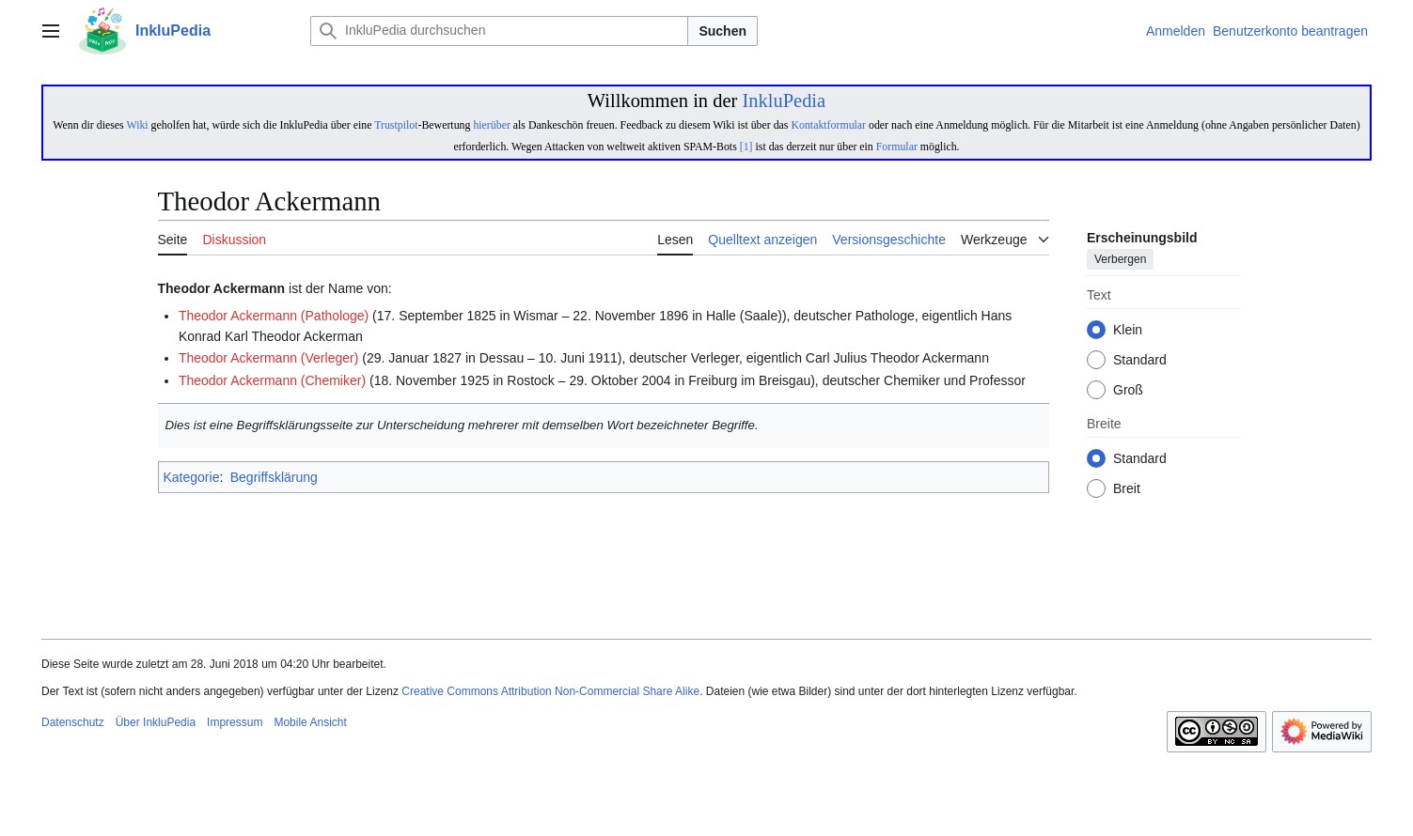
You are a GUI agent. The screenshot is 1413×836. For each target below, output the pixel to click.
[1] (746, 146)
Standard (1140, 360)
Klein (1127, 330)
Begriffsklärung (274, 477)
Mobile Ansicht (310, 722)
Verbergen (1120, 260)
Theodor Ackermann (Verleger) (268, 357)
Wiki (137, 125)
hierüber (491, 125)
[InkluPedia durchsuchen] (499, 31)
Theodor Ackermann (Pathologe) (274, 315)
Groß (1128, 390)
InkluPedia (783, 100)
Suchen (722, 31)
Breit (1126, 489)
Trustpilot (395, 125)
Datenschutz (72, 722)
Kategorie (192, 477)
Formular (897, 146)
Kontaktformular (828, 125)
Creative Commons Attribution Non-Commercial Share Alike (550, 691)
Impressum (234, 722)
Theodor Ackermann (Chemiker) (272, 380)
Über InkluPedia (156, 722)
